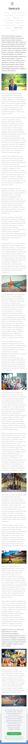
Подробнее (11, 729)
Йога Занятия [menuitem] (8, 20)
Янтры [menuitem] (8, 18)
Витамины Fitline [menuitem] (9, 25)
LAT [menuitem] (16, 3)
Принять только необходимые (14, 738)
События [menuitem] (21, 25)
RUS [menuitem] (12, 3)
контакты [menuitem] (14, 30)
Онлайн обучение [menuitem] (18, 13)
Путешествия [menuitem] (20, 15)
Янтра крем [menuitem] (9, 23)
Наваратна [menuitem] (19, 23)
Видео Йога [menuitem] (20, 20)
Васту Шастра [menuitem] (17, 18)
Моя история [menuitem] (18, 28)
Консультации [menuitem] (8, 15)
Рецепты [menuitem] (8, 28)
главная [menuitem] (6, 13)
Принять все (14, 733)
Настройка (17, 729)
